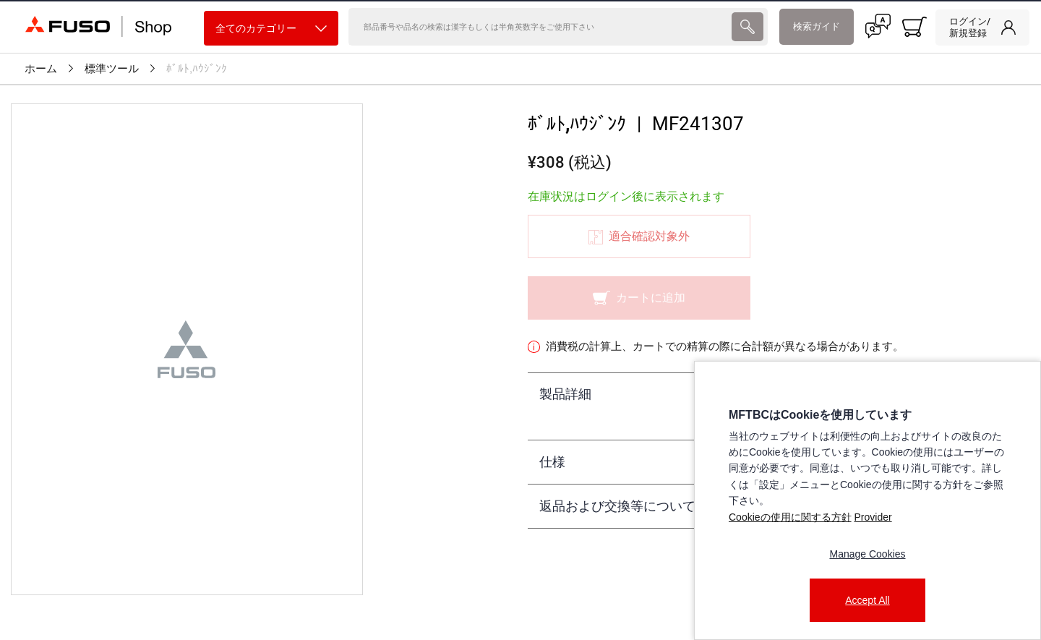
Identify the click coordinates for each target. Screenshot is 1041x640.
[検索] (539, 27)
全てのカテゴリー (271, 28)
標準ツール (112, 68)
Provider (872, 517)
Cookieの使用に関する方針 (790, 517)
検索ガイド (816, 26)
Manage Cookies (867, 554)
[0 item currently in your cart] (914, 27)
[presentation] (747, 26)
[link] (982, 27)
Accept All (867, 600)
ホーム (41, 68)
